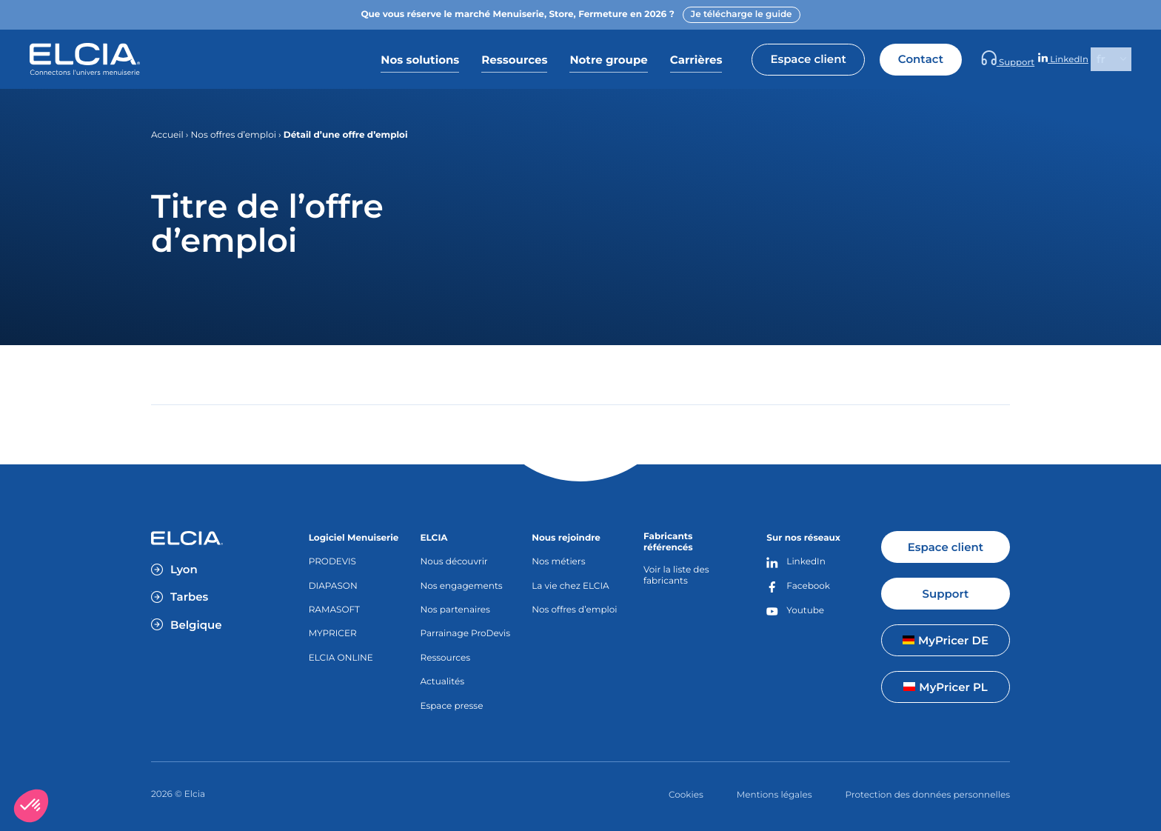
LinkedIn (1075, 60)
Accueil (167, 135)
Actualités (442, 681)
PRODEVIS (332, 561)
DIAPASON (333, 586)
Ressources (445, 658)
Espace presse (451, 706)
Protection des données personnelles (928, 795)
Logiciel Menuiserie (354, 538)
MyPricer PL (945, 687)
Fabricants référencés (668, 542)
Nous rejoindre (566, 538)
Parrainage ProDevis (465, 633)
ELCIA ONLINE (341, 658)
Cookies (686, 795)
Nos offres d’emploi (233, 135)
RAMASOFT (334, 609)
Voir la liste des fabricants (676, 575)
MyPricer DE (945, 640)
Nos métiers (558, 561)
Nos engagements (461, 586)
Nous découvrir (453, 561)
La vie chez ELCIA (570, 586)
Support (1047, 59)
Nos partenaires (455, 609)
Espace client (861, 59)
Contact (974, 59)
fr (1101, 59)
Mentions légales (774, 795)
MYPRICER (333, 633)
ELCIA (433, 538)
